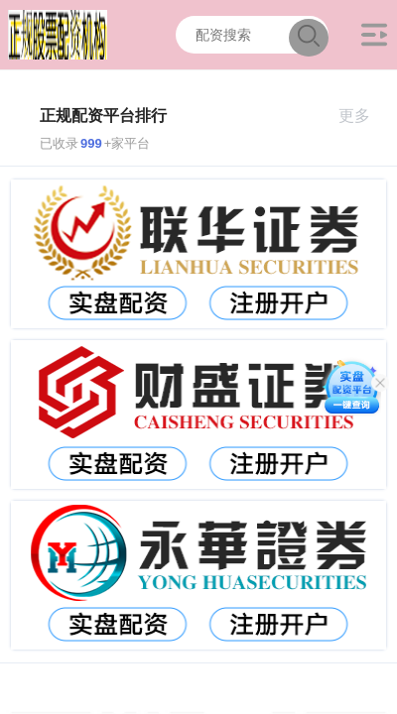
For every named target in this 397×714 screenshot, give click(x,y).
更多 (362, 115)
